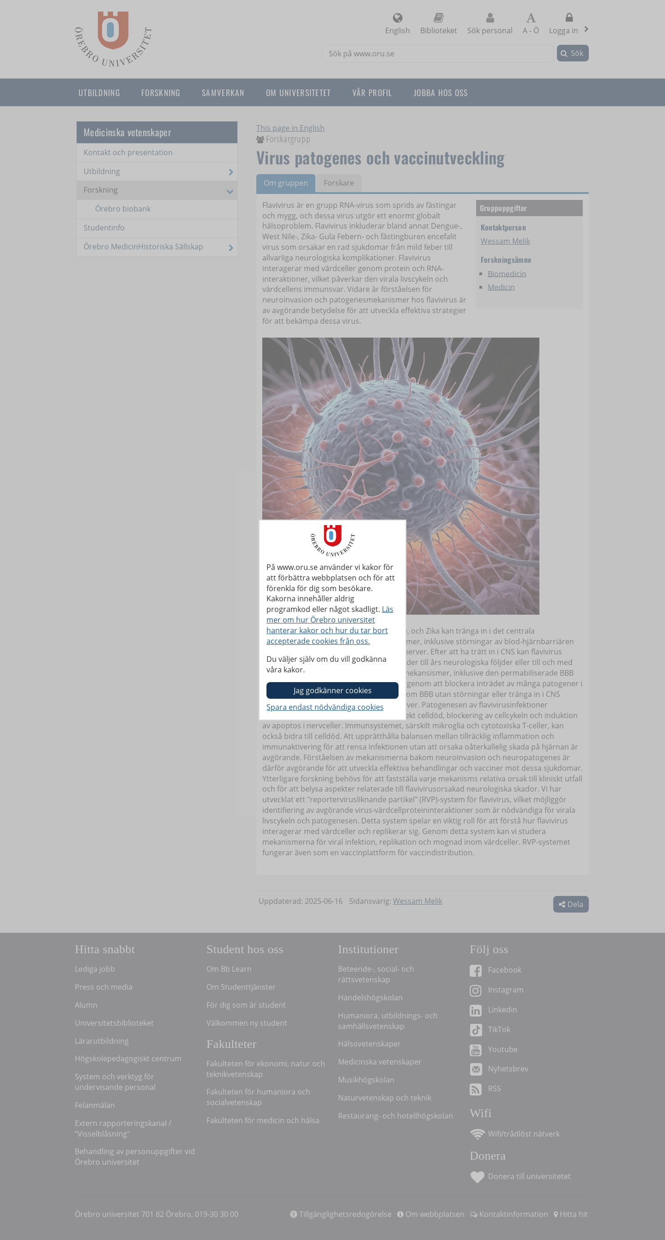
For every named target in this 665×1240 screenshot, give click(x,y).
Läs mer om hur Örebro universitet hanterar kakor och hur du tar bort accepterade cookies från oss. (329, 625)
